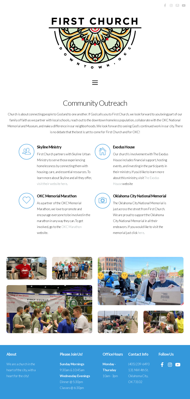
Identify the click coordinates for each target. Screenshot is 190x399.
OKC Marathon (71, 227)
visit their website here (52, 184)
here (141, 233)
